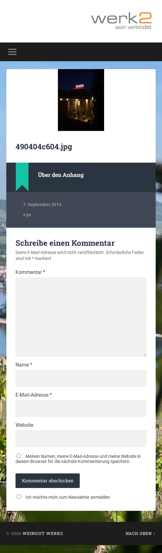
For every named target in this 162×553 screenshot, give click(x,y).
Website (24, 425)
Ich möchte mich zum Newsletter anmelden (68, 497)
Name (24, 365)
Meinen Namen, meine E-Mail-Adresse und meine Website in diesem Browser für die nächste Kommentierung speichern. (78, 459)
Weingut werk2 (42, 533)
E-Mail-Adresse (34, 395)
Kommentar (30, 272)
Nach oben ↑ (140, 533)
